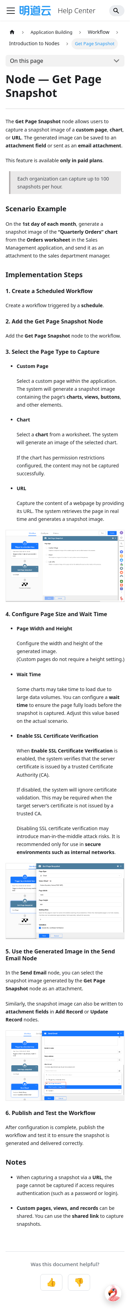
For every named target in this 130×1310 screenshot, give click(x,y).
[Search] (116, 10)
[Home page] (12, 32)
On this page (26, 61)
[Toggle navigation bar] (11, 11)
